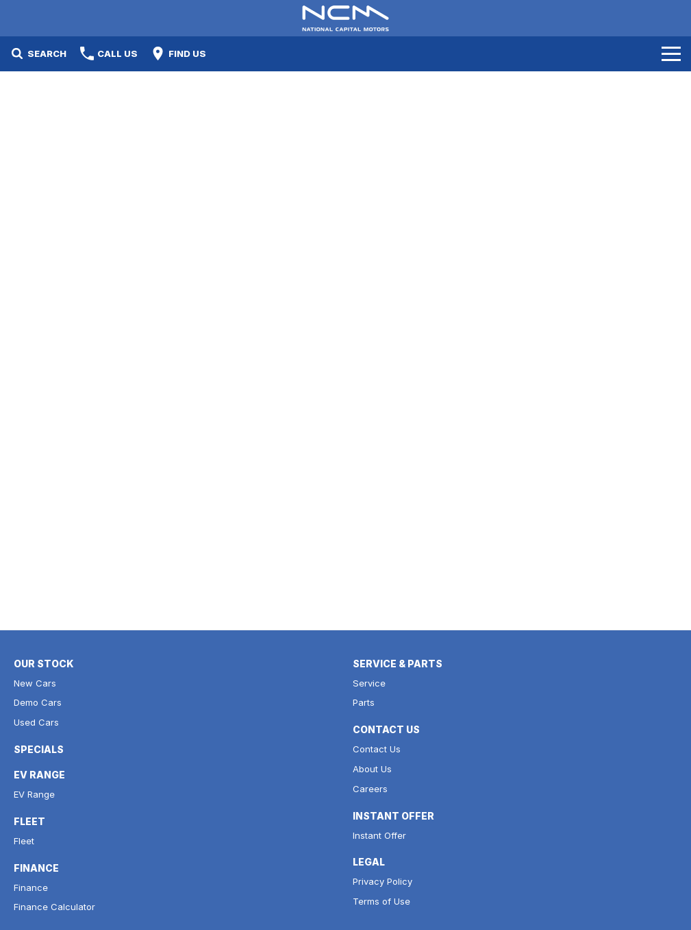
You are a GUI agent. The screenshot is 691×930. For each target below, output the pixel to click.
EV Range (34, 794)
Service (369, 683)
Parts (364, 702)
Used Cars (36, 722)
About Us (372, 768)
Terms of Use (381, 901)
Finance (31, 887)
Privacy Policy (382, 881)
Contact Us (377, 748)
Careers (370, 788)
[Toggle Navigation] (671, 53)
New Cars (35, 683)
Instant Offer (379, 835)
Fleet (24, 840)
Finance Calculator (54, 906)
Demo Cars (38, 702)
